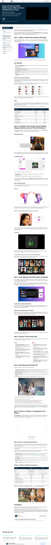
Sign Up (43, 543)
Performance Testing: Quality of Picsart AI (7, 42)
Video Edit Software (19, 27)
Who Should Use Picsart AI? (6, 45)
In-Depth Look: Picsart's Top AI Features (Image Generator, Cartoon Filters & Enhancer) (7, 36)
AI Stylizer (33, 485)
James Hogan (8, 539)
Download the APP (31, 437)
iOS (29, 39)
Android (26, 39)
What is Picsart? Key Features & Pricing (7, 30)
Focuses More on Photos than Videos (7, 41)
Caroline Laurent (24, 539)
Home (15, 27)
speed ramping (38, 453)
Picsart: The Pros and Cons (6, 44)
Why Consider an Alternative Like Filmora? (7, 49)
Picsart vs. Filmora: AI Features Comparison (7, 51)
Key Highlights (5, 31)
